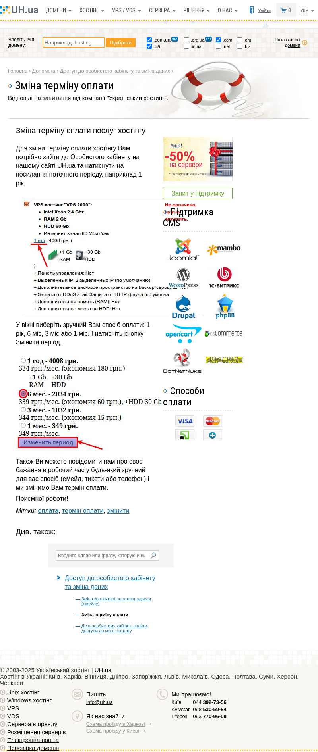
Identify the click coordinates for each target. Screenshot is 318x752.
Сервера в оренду (32, 724)
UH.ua (103, 670)
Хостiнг (89, 10)
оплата (48, 510)
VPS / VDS (124, 10)
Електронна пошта (33, 740)
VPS (13, 708)
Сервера (159, 10)
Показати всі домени (287, 42)
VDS (13, 716)
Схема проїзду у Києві (112, 731)
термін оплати (83, 510)
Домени (56, 10)
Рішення (194, 10)
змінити (118, 510)
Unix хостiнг (23, 692)
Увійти (264, 10)
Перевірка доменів (33, 747)
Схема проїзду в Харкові (115, 724)
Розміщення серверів (36, 732)
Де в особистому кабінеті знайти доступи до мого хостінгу (114, 628)
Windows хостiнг (29, 700)
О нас (225, 10)
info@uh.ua (99, 702)
